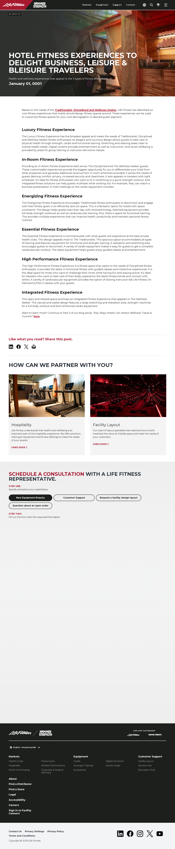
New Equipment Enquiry (30, 497)
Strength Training (83, 765)
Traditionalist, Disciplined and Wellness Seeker (85, 110)
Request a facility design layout (118, 497)
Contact (130, 5)
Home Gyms (48, 761)
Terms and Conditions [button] (22, 836)
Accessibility (17, 799)
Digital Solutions (115, 761)
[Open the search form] (151, 5)
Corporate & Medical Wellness (52, 771)
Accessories (80, 770)
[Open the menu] (165, 5)
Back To (14, 14)
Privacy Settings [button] (34, 831)
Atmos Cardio (113, 765)
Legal (12, 794)
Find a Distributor (20, 784)
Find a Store (16, 789)
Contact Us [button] (15, 831)
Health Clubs (16, 761)
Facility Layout (146, 761)
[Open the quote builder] (158, 5)
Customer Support (74, 497)
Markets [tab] (86, 5)
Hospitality (14, 765)
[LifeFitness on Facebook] (18, 347)
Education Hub (146, 770)
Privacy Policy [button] (55, 831)
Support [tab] (117, 5)
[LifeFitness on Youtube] (159, 834)
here (37, 316)
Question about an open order (30, 505)
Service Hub (145, 765)
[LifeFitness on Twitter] (150, 834)
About (13, 778)
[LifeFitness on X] (26, 347)
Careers (14, 805)
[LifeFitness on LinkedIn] (11, 347)
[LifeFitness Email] (34, 347)
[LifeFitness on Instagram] (140, 834)
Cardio (77, 761)
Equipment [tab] (102, 5)
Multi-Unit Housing (19, 770)
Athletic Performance (53, 765)
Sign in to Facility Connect (20, 812)
